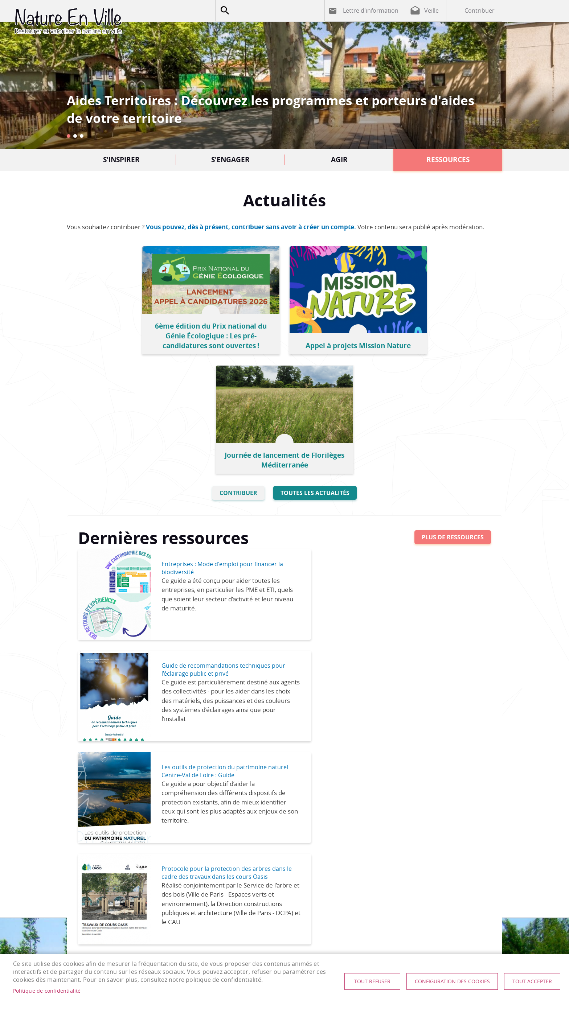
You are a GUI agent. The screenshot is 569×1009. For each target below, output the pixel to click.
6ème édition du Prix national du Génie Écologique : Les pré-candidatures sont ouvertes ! (143, 330)
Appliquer (225, 10)
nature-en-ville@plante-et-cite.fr (297, 899)
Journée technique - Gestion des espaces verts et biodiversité (341, 754)
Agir (339, 159)
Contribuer (479, 11)
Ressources (448, 159)
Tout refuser (364, 981)
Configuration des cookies (446, 981)
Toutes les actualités (315, 368)
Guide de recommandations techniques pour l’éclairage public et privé (422, 448)
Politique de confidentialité (47, 991)
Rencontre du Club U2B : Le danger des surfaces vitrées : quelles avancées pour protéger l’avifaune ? (228, 764)
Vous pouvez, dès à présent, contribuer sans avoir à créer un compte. (251, 227)
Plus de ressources (453, 413)
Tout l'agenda (472, 670)
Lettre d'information (370, 11)
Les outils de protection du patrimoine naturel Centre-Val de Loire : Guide (214, 547)
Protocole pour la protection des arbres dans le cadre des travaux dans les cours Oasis (425, 551)
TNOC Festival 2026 (453, 740)
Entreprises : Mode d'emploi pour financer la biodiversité (207, 444)
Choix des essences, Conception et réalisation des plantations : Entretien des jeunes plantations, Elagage (114, 769)
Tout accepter (530, 981)
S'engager (230, 159)
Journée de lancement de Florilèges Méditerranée (426, 335)
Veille (431, 11)
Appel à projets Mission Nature (284, 340)
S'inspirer (121, 159)
